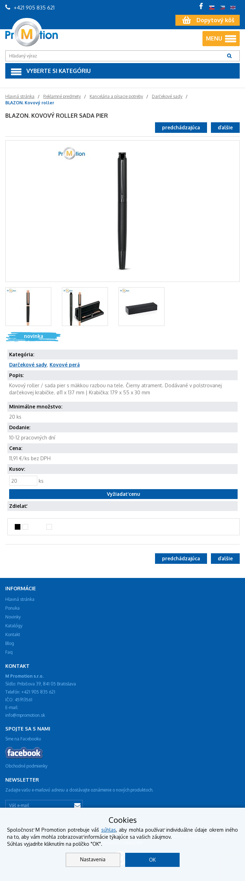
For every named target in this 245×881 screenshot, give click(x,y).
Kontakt (12, 634)
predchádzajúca (181, 127)
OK (152, 860)
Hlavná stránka (19, 599)
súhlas (108, 830)
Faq (9, 652)
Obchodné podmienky (26, 766)
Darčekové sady (28, 365)
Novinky (13, 617)
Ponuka (12, 608)
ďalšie (225, 127)
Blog (9, 643)
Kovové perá (65, 365)
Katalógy (13, 625)
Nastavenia (92, 859)
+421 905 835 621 (29, 7)
